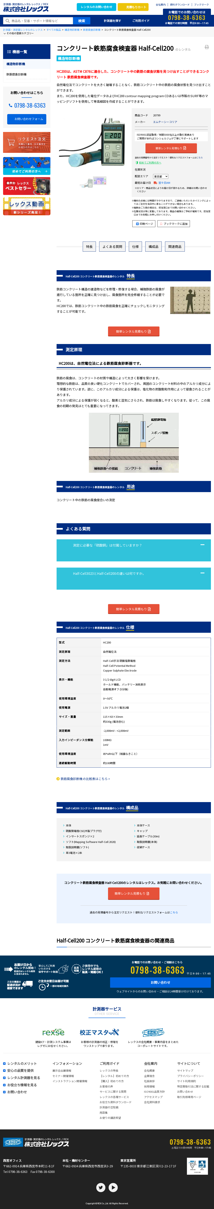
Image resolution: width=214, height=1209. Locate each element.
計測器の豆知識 (109, 1107)
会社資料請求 (152, 1102)
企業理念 (149, 1076)
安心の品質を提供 (20, 1071)
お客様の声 (106, 1086)
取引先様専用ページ (189, 1097)
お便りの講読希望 (110, 1118)
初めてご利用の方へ (150, 162)
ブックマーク (201, 4)
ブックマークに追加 (174, 224)
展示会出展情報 (61, 1070)
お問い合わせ (160, 982)
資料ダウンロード (180, 4)
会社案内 (161, 4)
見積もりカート (136, 7)
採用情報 (149, 1086)
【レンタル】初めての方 (114, 1076)
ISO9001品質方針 (154, 1092)
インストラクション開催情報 (69, 1081)
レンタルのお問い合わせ (96, 7)
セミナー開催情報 (63, 1076)
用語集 (104, 1113)
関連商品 (174, 246)
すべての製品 (53, 29)
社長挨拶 (149, 1081)
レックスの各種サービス (114, 1097)
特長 (89, 246)
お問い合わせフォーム (28, 119)
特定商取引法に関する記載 (193, 1086)
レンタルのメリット (22, 1064)
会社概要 (149, 1070)
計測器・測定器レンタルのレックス (23, 29)
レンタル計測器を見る (23, 1078)
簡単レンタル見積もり (171, 148)
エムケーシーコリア (165, 122)
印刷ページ (146, 224)
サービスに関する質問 (113, 1092)
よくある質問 (112, 246)
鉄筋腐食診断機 (91, 29)
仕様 (135, 246)
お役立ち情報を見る (22, 1085)
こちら (200, 157)
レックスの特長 (109, 1070)
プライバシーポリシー (190, 1076)
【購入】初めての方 (112, 1081)
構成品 (153, 246)
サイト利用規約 (186, 1081)
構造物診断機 (72, 29)
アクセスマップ (153, 1097)
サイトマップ (185, 1070)
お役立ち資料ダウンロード (116, 1102)
